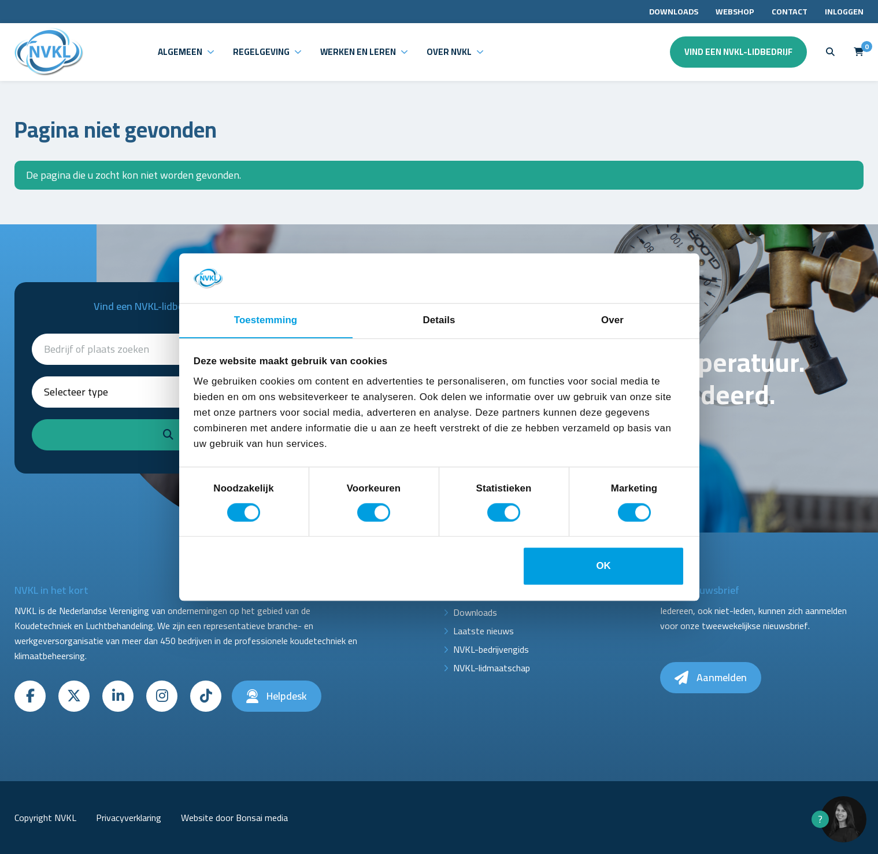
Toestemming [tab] (265, 320)
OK (603, 566)
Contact (789, 11)
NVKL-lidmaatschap (491, 667)
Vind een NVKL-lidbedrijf (738, 51)
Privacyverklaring (128, 817)
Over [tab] (612, 320)
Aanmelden (711, 677)
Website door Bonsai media (234, 817)
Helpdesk (276, 695)
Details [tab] (439, 320)
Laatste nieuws (483, 630)
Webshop (735, 11)
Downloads (673, 11)
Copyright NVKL (45, 817)
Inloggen (844, 11)
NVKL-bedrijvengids (491, 649)
